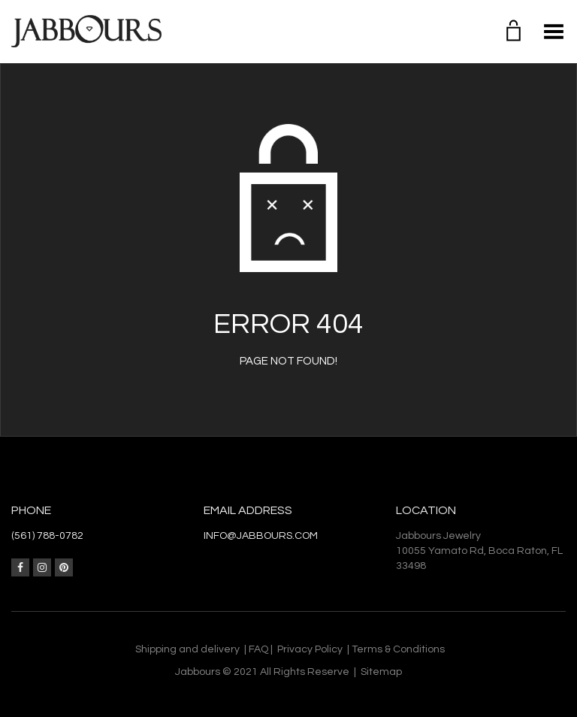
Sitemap (381, 672)
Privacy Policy (310, 649)
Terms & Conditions (398, 649)
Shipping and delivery (187, 649)
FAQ (258, 649)
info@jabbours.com (261, 536)
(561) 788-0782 (47, 536)
